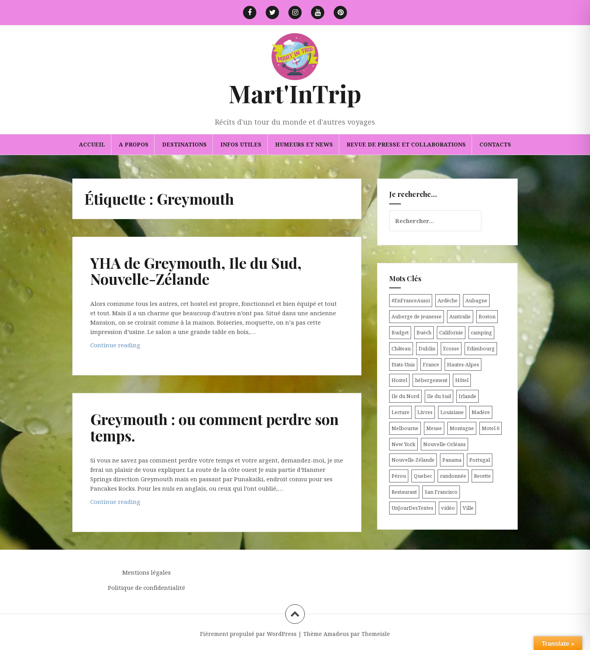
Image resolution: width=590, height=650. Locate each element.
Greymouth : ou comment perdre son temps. (214, 427)
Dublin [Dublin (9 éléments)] (426, 348)
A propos (133, 144)
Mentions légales (146, 572)
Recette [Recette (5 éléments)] (482, 475)
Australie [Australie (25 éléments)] (460, 316)
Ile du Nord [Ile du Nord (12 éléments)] (405, 396)
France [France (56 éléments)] (431, 364)
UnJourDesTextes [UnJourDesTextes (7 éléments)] (412, 507)
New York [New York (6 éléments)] (403, 444)
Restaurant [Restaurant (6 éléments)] (404, 491)
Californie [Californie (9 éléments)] (451, 332)
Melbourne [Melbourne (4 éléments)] (405, 428)
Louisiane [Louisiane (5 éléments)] (452, 412)
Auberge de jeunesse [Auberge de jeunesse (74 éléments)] (417, 316)
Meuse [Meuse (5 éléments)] (434, 428)
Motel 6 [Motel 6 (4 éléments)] (490, 428)
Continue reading (132, 347)
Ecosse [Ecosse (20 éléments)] (451, 348)
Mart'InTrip (295, 93)
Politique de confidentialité (146, 587)
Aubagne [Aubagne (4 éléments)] (476, 300)
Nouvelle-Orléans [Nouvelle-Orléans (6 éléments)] (444, 444)
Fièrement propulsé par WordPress (248, 634)
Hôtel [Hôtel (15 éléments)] (461, 380)
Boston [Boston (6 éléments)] (487, 316)
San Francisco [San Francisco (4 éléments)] (441, 491)
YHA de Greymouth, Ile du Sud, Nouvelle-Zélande (196, 271)
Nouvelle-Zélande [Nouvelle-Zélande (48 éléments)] (413, 459)
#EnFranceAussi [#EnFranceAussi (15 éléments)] (411, 300)
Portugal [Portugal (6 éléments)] (479, 459)
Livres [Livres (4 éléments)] (425, 412)
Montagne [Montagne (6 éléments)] (462, 428)
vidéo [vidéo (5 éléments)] (448, 507)
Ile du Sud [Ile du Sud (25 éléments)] (439, 396)
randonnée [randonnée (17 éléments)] (453, 475)
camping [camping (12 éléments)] (481, 332)
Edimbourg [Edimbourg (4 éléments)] (481, 348)
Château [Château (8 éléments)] (401, 348)
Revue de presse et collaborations (406, 144)
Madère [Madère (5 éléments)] (481, 412)
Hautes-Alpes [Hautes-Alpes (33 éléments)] (463, 364)
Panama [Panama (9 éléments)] (451, 459)
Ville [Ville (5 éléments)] (468, 507)
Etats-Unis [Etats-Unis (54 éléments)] (403, 364)
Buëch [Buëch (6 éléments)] (424, 332)
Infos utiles (240, 144)
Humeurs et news (304, 144)
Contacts (495, 144)
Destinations (184, 144)
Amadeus (336, 634)
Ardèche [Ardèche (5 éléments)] (448, 300)
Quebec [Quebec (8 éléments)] (423, 475)
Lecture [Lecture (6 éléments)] (400, 412)
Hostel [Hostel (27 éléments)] (399, 380)
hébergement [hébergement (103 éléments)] (431, 380)
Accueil (92, 144)
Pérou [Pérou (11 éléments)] (399, 475)
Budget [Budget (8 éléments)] (400, 332)
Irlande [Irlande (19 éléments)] (467, 396)
